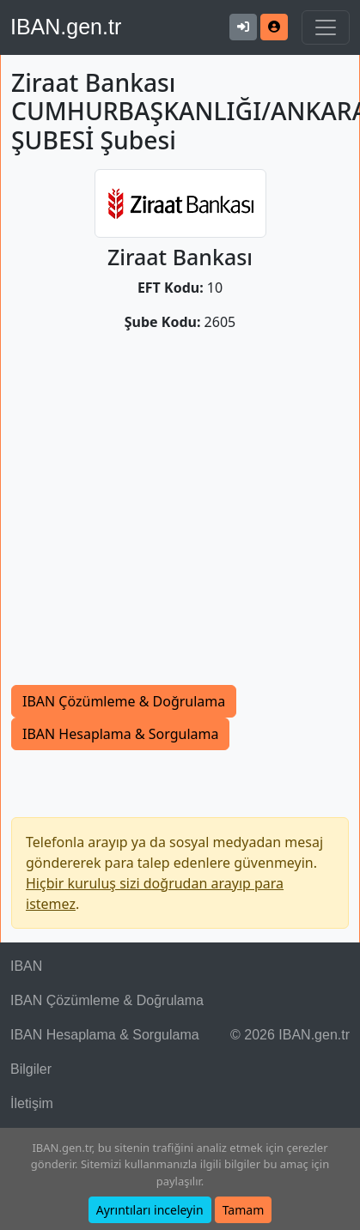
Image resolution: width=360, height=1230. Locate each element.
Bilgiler (31, 1069)
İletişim (31, 1103)
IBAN (26, 966)
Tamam (244, 1210)
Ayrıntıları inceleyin (150, 1210)
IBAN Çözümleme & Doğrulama (123, 701)
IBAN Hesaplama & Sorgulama (120, 733)
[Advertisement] (161, 515)
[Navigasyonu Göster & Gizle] (326, 27)
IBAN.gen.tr (65, 27)
